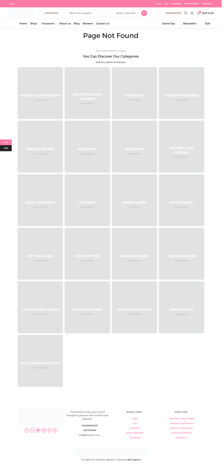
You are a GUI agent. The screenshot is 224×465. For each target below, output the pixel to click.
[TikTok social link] (55, 430)
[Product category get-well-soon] (40, 254)
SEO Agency (134, 460)
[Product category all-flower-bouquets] (40, 361)
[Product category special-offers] (40, 147)
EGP (8, 142)
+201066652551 (172, 12)
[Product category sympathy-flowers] (181, 93)
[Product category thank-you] (134, 93)
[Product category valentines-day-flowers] (87, 93)
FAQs (12, 3)
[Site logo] (22, 12)
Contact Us (182, 438)
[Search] (109, 13)
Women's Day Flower (181, 428)
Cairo (135, 419)
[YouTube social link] (38, 430)
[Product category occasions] (87, 147)
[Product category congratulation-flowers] (181, 254)
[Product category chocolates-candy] (40, 308)
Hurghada (134, 428)
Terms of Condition (181, 433)
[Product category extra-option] (87, 254)
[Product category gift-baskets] (181, 201)
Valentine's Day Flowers (181, 419)
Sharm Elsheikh (134, 433)
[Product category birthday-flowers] (134, 308)
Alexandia (135, 438)
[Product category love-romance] (40, 201)
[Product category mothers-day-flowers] (181, 147)
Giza (135, 423)
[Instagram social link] (32, 430)
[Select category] (127, 13)
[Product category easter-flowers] (134, 254)
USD (7, 148)
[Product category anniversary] (181, 308)
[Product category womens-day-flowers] (40, 93)
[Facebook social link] (26, 430)
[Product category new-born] (134, 147)
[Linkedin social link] (49, 430)
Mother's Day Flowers (181, 423)
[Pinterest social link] (43, 430)
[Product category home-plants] (134, 201)
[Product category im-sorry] (87, 201)
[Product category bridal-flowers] (87, 308)
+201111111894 (89, 430)
